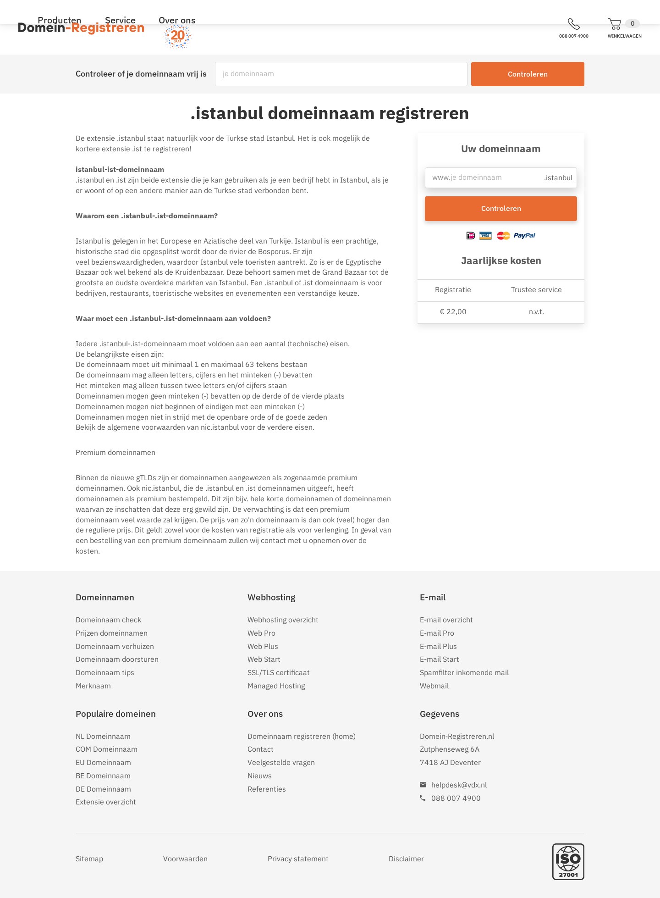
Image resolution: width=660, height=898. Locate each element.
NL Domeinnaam (103, 736)
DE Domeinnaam (103, 788)
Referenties (267, 788)
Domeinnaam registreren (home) (302, 736)
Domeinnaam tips (105, 672)
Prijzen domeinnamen (112, 632)
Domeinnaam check (108, 619)
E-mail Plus (438, 646)
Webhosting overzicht (283, 619)
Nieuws (260, 775)
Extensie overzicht (106, 801)
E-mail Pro (437, 632)
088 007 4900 (456, 798)
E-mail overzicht (446, 619)
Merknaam (93, 685)
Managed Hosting (276, 685)
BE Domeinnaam (103, 775)
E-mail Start (439, 659)
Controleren (528, 73)
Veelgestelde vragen (281, 762)
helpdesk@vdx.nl (459, 784)
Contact (261, 749)
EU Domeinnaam (103, 762)
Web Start (264, 659)
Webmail (434, 685)
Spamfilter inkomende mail (464, 672)
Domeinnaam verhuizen (115, 646)
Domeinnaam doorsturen (117, 659)
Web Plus (263, 646)
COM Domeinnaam (107, 749)
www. (441, 180)
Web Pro (261, 632)
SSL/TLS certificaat (279, 672)
